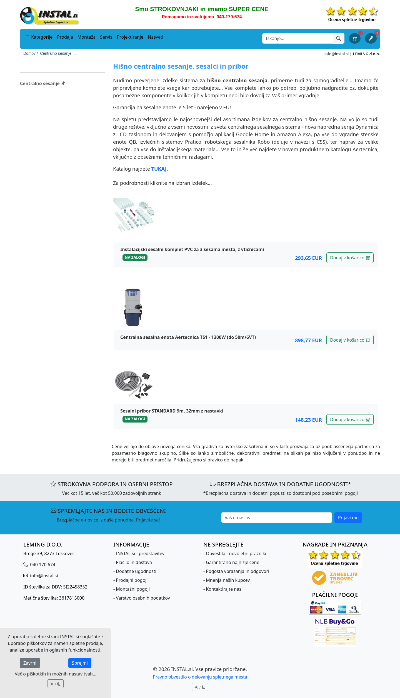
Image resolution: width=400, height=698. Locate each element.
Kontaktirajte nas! (224, 589)
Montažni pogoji (133, 589)
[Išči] (338, 38)
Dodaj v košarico (350, 258)
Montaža (87, 37)
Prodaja (65, 37)
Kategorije (39, 37)
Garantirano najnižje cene (232, 562)
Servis (106, 37)
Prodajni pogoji (132, 580)
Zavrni (29, 663)
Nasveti (155, 37)
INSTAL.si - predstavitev (140, 553)
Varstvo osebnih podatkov (143, 598)
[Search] (297, 38)
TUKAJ (159, 168)
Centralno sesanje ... (58, 53)
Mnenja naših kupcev (228, 580)
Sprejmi (80, 663)
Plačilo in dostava (134, 562)
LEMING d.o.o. (366, 53)
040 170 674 (42, 565)
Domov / (30, 53)
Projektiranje (130, 37)
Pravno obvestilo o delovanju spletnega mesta (200, 677)
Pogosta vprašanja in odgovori (237, 571)
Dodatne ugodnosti (136, 571)
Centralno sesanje (42, 83)
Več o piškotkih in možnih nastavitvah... (55, 674)
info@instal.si (336, 53)
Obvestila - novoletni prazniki (236, 553)
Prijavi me (348, 518)
